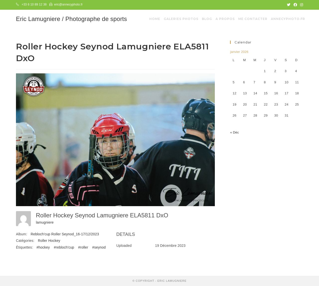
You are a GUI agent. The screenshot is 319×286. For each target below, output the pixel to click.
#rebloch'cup (64, 247)
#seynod (99, 247)
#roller (83, 247)
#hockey (43, 247)
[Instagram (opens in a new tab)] (301, 4)
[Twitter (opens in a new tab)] (288, 4)
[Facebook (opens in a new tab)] (295, 4)
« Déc (234, 132)
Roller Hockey (49, 241)
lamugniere (45, 222)
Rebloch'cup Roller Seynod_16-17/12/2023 (65, 234)
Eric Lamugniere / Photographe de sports (71, 18)
